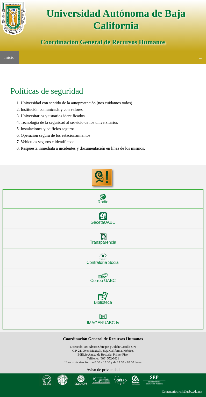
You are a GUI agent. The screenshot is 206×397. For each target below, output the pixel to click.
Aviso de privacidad (103, 369)
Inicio (9, 57)
